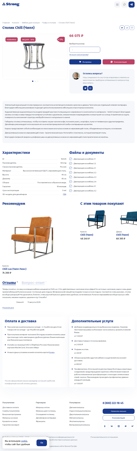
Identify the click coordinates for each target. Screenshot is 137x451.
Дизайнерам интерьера (46, 418)
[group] (35, 56)
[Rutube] (132, 426)
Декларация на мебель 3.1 (82, 186)
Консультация (118, 418)
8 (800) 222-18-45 (113, 403)
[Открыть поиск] (117, 5)
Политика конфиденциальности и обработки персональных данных (61, 438)
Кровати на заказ (9, 421)
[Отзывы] (10, 283)
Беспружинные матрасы (79, 425)
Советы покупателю (11, 411)
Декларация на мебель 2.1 (82, 168)
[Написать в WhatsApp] (90, 88)
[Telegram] (125, 426)
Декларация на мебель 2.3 (82, 177)
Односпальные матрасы (80, 411)
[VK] (112, 426)
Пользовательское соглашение (104, 437)
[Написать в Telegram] (85, 88)
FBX (64, 194)
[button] (32, 81)
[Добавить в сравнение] (127, 27)
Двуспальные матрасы (79, 414)
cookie (24, 441)
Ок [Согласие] (41, 442)
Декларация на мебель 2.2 (82, 172)
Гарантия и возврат (10, 425)
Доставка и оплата (10, 407)
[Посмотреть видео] (122, 27)
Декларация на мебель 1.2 (82, 163)
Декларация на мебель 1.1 (82, 158)
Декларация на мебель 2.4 (82, 181)
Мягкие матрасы (76, 418)
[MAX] (119, 426)
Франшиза (40, 421)
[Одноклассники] (105, 426)
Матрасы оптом (43, 407)
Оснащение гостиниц (45, 414)
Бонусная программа (11, 414)
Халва (51, 352)
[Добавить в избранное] (132, 27)
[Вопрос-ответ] (34, 283)
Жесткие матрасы (77, 421)
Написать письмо (118, 411)
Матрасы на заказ (10, 418)
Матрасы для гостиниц (46, 411)
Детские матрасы (76, 407)
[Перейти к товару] (35, 241)
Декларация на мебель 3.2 (82, 190)
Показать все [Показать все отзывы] (8, 308)
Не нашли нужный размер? (79, 55)
